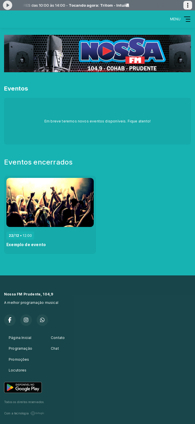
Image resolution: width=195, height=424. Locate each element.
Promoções (19, 359)
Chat (55, 348)
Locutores (18, 370)
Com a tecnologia (24, 413)
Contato (58, 337)
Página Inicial (20, 337)
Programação (20, 348)
